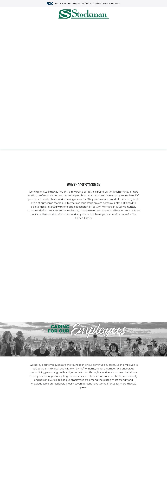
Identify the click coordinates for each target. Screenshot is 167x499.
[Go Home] (83, 14)
